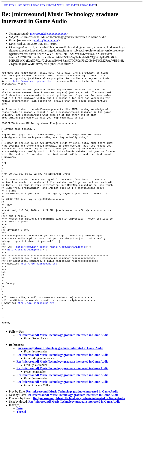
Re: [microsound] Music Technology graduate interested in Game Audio (62, 385)
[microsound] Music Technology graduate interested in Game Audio (59, 398)
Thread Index (88, 5)
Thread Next (54, 5)
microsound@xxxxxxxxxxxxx (48, 33)
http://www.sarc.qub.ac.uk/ (32, 83)
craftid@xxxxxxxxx (46, 40)
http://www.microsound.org (38, 302)
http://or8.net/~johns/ (32, 282)
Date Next (22, 5)
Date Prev (8, 5)
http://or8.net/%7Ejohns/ (68, 282)
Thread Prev (38, 5)
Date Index (71, 5)
